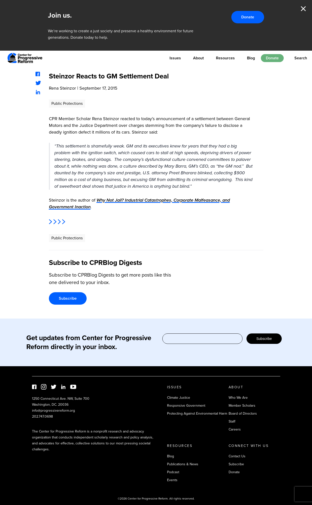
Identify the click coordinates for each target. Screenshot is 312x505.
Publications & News (182, 464)
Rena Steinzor (62, 88)
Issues (175, 58)
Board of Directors (243, 413)
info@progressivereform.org (53, 410)
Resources (225, 58)
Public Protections (67, 103)
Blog (251, 58)
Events (172, 480)
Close (303, 8)
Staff (232, 421)
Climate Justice (178, 397)
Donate (247, 17)
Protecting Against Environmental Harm (197, 413)
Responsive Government (186, 405)
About (198, 58)
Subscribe (68, 298)
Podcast (173, 472)
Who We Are (238, 397)
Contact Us (237, 456)
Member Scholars (242, 405)
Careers (235, 429)
